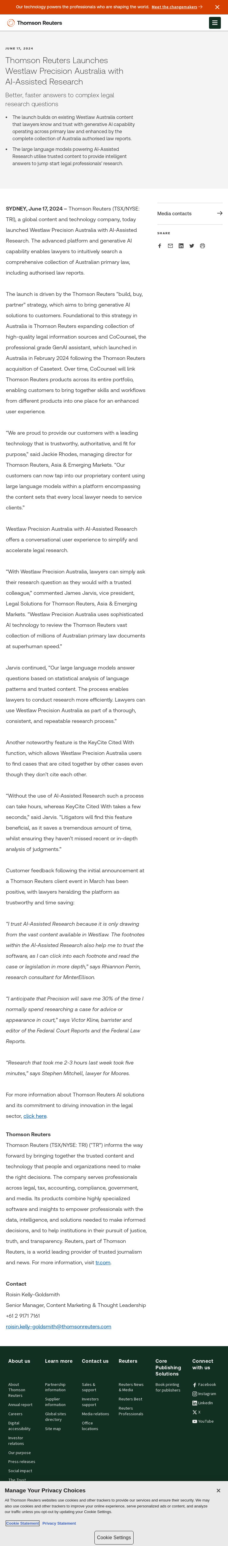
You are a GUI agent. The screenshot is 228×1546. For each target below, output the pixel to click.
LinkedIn (202, 1403)
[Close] (218, 1490)
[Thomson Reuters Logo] (36, 23)
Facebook (204, 1384)
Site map (53, 1429)
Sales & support (89, 1387)
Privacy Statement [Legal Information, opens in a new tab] (58, 1523)
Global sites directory (55, 1416)
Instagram (204, 1394)
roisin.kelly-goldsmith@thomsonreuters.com (58, 1326)
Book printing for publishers (168, 1387)
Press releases (21, 1461)
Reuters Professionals (131, 1411)
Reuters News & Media (131, 1387)
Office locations (90, 1426)
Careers (15, 1414)
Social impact (20, 1471)
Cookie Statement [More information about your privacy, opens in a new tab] (22, 1523)
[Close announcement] (217, 7)
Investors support (90, 1402)
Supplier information (55, 1402)
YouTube (203, 1421)
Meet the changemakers (177, 7)
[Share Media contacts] (190, 213)
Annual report (20, 1405)
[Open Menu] (215, 23)
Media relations (95, 1414)
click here (34, 1116)
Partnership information (55, 1387)
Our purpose (19, 1453)
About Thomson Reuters (16, 1390)
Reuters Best (130, 1399)
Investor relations (16, 1440)
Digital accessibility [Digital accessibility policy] (19, 1426)
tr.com (103, 1262)
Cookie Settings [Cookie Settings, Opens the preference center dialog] (114, 1537)
